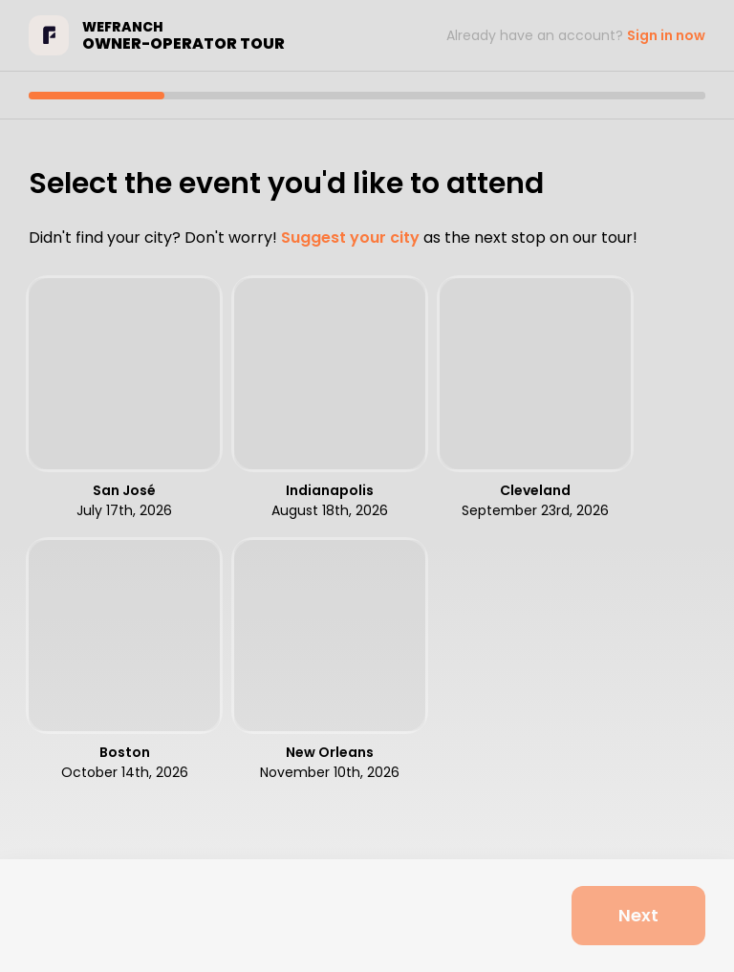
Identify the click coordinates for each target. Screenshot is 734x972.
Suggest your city (350, 237)
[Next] (638, 915)
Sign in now (666, 35)
